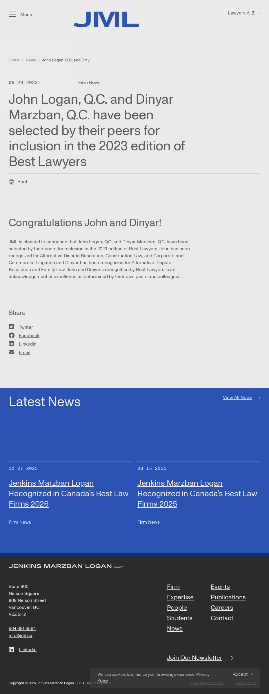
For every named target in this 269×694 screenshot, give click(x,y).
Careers (222, 608)
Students (179, 618)
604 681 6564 (22, 628)
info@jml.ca (20, 635)
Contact (222, 618)
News (175, 629)
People (177, 608)
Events (220, 587)
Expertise (180, 597)
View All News (237, 398)
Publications (228, 597)
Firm (173, 587)
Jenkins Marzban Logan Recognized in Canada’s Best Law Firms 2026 (68, 494)
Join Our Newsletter (194, 657)
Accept (240, 674)
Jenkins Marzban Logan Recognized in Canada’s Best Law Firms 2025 (197, 494)
